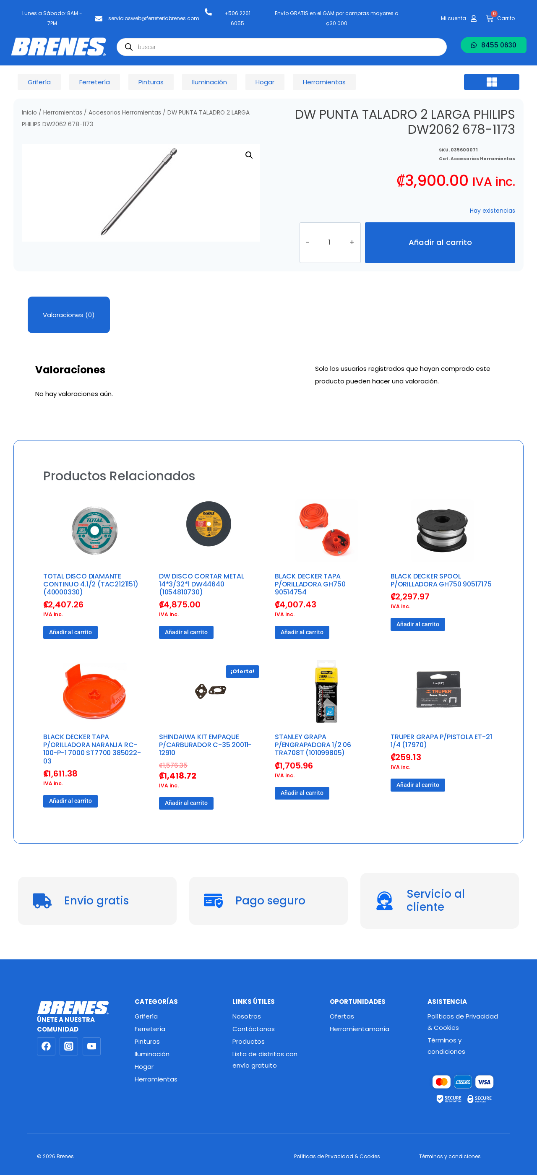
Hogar (144, 1066)
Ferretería (150, 1028)
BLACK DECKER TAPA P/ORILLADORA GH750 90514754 (310, 585)
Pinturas (147, 1041)
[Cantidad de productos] (330, 243)
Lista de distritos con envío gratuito (264, 1060)
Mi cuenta (453, 18)
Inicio (29, 113)
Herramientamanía (359, 1028)
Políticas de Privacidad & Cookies (463, 1022)
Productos (248, 1041)
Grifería (146, 1016)
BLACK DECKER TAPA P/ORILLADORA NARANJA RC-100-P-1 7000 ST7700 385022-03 (92, 751)
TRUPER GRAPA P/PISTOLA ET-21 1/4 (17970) (441, 742)
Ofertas (342, 1016)
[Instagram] (69, 1046)
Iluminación (152, 1054)
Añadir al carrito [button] (70, 633)
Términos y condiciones (446, 1046)
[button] (491, 82)
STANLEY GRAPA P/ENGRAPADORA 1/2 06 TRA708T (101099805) (313, 746)
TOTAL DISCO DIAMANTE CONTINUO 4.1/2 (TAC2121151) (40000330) (90, 585)
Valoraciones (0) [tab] (69, 316)
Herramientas (62, 113)
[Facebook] (46, 1046)
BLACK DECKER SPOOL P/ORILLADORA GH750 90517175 (441, 581)
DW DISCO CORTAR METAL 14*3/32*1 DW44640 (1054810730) (201, 585)
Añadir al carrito (440, 243)
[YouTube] (92, 1046)
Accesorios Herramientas (125, 113)
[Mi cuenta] (473, 18)
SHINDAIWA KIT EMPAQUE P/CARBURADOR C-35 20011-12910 (205, 746)
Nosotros (246, 1016)
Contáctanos (253, 1028)
